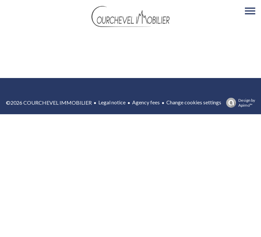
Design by (239, 103)
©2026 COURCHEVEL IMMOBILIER (49, 102)
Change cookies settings (193, 102)
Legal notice (112, 102)
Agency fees (146, 102)
